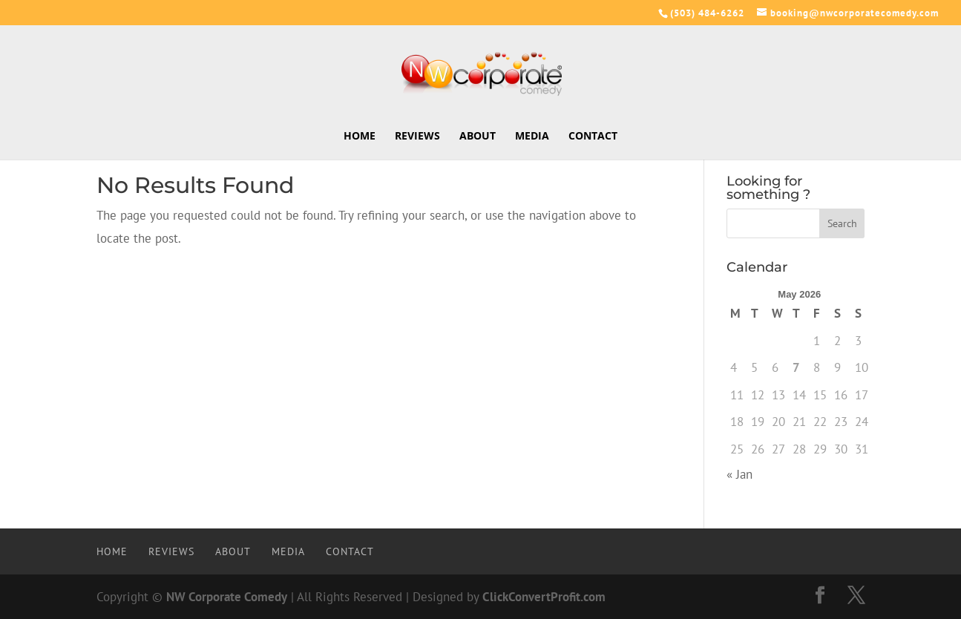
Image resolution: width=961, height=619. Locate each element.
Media (532, 137)
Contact (592, 137)
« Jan (739, 474)
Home (359, 137)
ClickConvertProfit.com (544, 597)
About (477, 137)
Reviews (417, 137)
